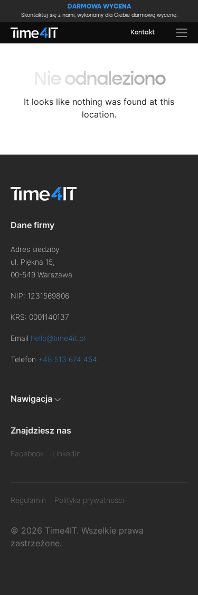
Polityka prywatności (89, 499)
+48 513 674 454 (67, 359)
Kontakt (142, 33)
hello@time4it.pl (58, 337)
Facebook (27, 453)
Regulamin (28, 499)
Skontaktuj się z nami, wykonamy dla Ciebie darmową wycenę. (99, 10)
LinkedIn (66, 453)
